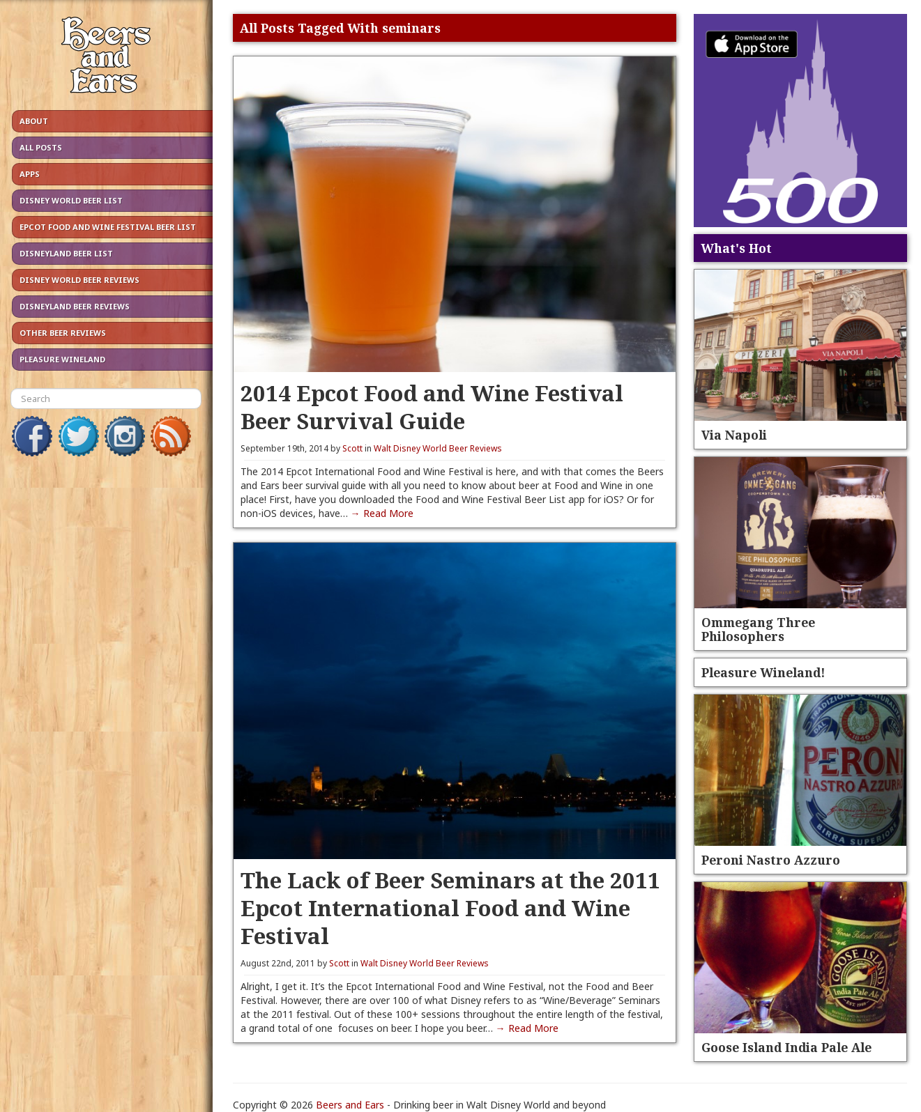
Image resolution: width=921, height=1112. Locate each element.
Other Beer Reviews (63, 332)
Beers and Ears (350, 1104)
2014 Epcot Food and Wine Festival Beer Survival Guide (432, 406)
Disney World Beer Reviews (79, 280)
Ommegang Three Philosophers (758, 629)
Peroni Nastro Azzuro (770, 859)
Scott (352, 448)
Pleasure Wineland (62, 359)
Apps (30, 174)
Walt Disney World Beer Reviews (438, 448)
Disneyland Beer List (66, 253)
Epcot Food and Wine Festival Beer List (108, 227)
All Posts (41, 147)
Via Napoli (734, 434)
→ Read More (382, 513)
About (34, 121)
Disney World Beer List (71, 200)
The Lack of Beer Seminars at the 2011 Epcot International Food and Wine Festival (450, 907)
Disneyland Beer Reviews (75, 306)
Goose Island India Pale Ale (786, 1047)
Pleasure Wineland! (763, 672)
